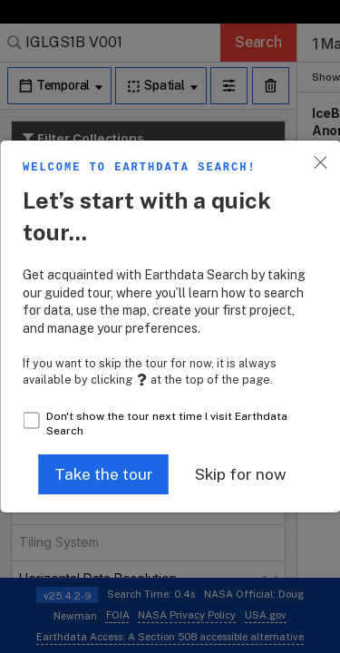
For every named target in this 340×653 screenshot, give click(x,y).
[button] (104, 474)
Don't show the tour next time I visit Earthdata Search (166, 424)
